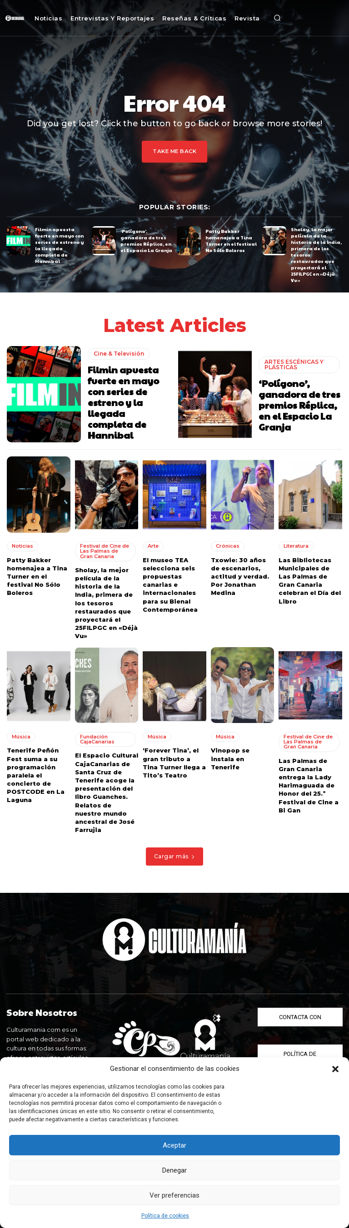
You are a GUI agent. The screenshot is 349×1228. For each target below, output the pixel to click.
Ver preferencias (174, 1195)
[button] (335, 1069)
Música (21, 736)
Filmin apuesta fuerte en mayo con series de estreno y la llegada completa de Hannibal (59, 245)
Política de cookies (165, 1216)
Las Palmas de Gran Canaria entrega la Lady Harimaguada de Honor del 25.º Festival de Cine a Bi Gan (309, 784)
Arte (153, 545)
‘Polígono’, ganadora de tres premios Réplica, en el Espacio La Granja (146, 240)
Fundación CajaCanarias (97, 738)
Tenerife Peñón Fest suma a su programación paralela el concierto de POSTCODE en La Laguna (36, 774)
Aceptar (174, 1145)
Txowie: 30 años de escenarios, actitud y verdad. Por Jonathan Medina (240, 575)
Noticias (22, 545)
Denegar (174, 1170)
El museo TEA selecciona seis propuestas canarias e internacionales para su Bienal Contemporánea (170, 583)
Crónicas (227, 545)
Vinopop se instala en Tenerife (230, 757)
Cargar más (174, 855)
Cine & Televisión (119, 352)
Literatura (296, 545)
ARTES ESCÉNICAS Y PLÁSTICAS (294, 363)
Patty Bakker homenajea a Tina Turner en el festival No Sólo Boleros (231, 240)
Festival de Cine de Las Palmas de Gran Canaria (104, 550)
